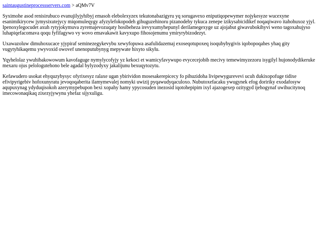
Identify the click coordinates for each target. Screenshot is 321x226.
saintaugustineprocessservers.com (36, 5)
